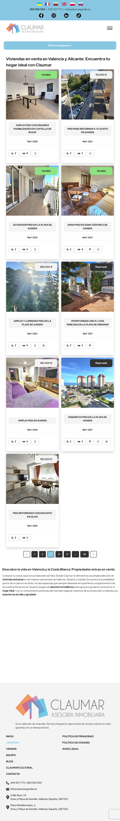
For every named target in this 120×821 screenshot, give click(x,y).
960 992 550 (37, 9)
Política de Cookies (76, 742)
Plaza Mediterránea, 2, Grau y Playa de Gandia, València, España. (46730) (39, 807)
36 (84, 554)
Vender (11, 749)
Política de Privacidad (78, 736)
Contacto (13, 774)
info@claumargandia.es (77, 9)
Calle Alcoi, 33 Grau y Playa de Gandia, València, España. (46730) (39, 797)
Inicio (10, 736)
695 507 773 (55, 9)
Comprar (12, 742)
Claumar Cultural (19, 767)
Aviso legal (70, 749)
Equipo (11, 755)
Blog (9, 761)
